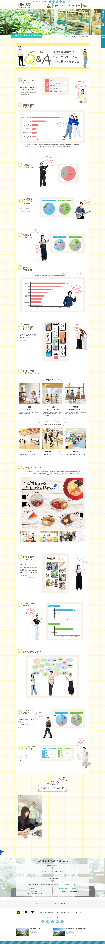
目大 (49, 6)
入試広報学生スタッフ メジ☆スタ (53, 149)
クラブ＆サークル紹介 (25, 211)
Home (66, 36)
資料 (38, 1)
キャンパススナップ (24, 340)
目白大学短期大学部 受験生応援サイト (59, 904)
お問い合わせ (51, 912)
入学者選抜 (56, 6)
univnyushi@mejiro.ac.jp (72, 891)
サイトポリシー (81, 912)
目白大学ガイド (72, 36)
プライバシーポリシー (70, 912)
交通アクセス (43, 912)
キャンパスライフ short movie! (27, 577)
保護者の (44, 1)
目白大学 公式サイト (41, 904)
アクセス (33, 1)
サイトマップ (60, 912)
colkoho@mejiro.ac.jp (36, 893)
